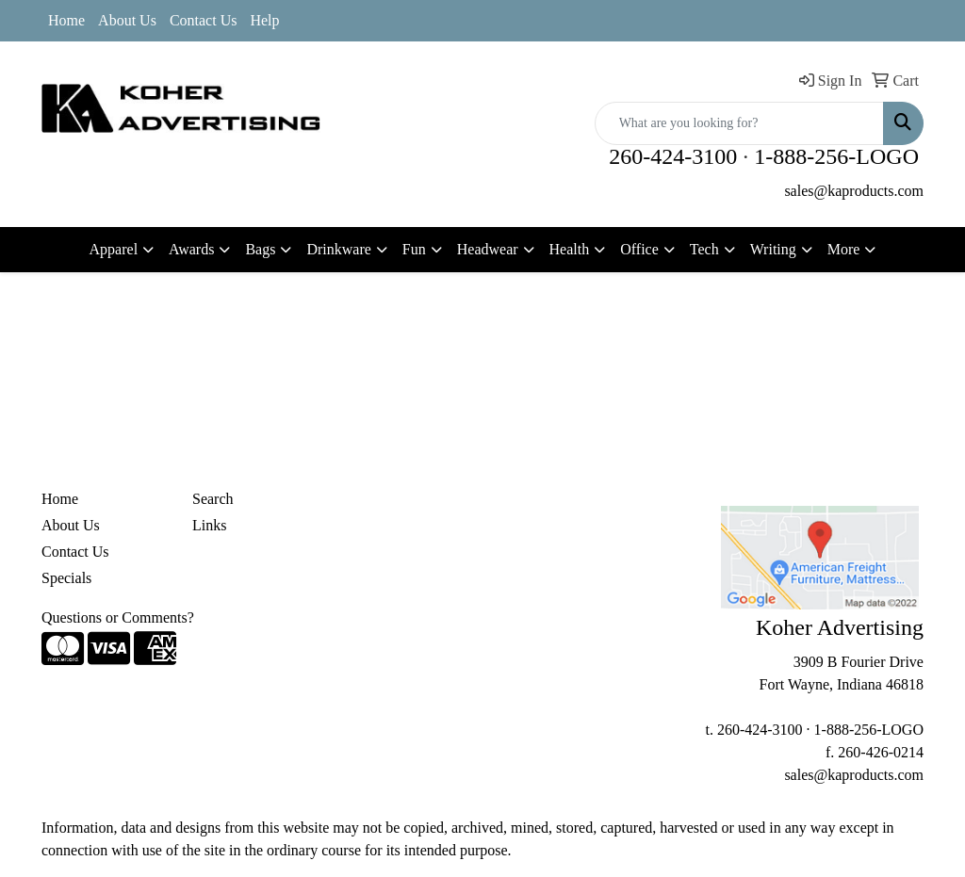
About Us (127, 20)
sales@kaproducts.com (854, 191)
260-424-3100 (673, 156)
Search (213, 499)
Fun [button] (414, 249)
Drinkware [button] (338, 249)
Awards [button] (191, 249)
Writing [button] (773, 249)
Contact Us (203, 20)
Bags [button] (260, 249)
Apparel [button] (114, 249)
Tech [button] (704, 249)
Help (264, 20)
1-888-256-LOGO (836, 156)
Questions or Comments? (117, 617)
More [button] (843, 249)
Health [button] (569, 249)
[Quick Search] (739, 123)
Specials (66, 578)
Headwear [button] (487, 249)
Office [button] (639, 249)
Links (209, 525)
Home (66, 20)
